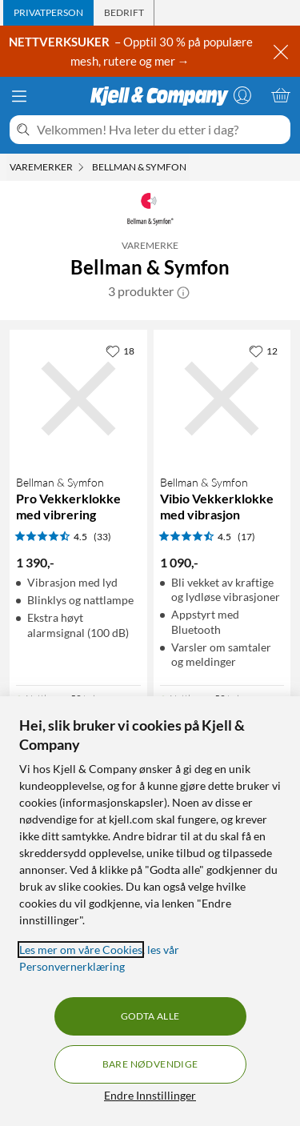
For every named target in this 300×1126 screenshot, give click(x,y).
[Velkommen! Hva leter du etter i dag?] (160, 129)
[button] (183, 291)
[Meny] (19, 96)
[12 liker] (263, 350)
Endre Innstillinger (150, 1095)
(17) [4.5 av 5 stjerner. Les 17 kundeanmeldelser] (246, 537)
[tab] (48, 13)
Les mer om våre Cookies (80, 949)
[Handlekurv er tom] (281, 95)
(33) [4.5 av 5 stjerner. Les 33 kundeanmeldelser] (102, 537)
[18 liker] (120, 350)
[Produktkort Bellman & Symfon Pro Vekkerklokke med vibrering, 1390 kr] (78, 398)
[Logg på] (242, 95)
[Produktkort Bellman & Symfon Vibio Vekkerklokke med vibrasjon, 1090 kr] (222, 398)
